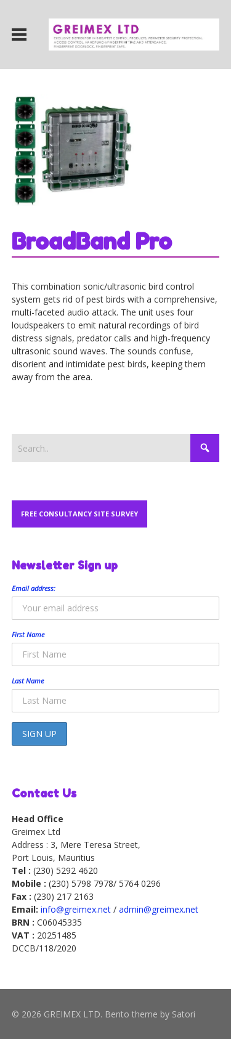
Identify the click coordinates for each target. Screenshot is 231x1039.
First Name (28, 634)
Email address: (33, 588)
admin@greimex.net (158, 909)
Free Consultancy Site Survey (79, 513)
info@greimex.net (76, 909)
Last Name (28, 680)
